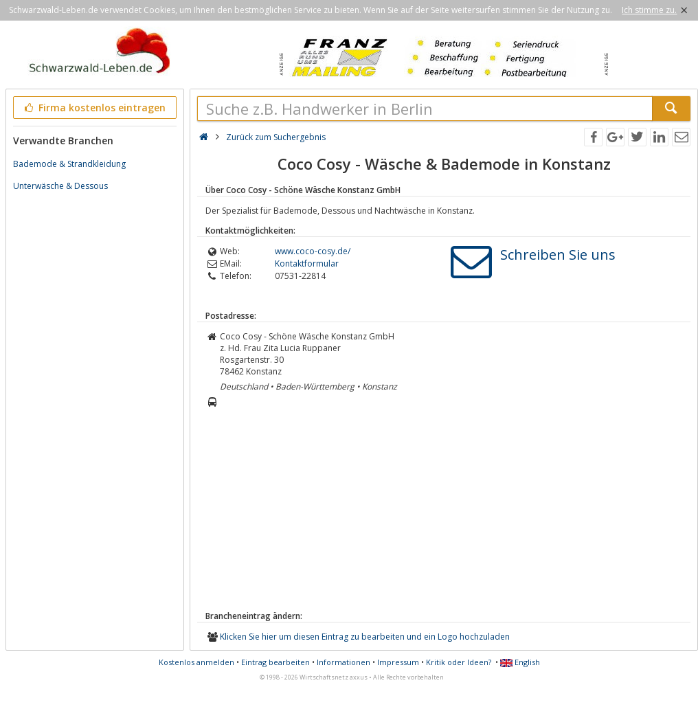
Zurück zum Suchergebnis (276, 137)
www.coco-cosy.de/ (312, 251)
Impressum (398, 662)
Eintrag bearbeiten (275, 662)
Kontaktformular (307, 263)
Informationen (343, 662)
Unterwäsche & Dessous (60, 186)
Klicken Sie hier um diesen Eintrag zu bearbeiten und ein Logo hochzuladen (365, 636)
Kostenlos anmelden (196, 662)
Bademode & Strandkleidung (69, 164)
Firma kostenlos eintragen (94, 107)
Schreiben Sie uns (558, 254)
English (520, 662)
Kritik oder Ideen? (458, 662)
